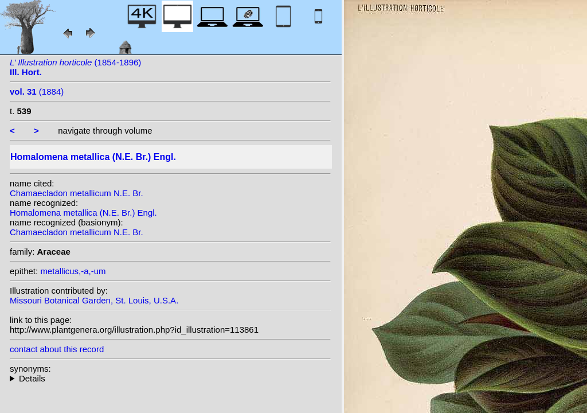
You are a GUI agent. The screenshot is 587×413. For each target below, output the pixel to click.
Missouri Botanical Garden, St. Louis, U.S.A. (94, 300)
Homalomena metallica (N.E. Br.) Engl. (83, 212)
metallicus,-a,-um (72, 271)
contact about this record (57, 349)
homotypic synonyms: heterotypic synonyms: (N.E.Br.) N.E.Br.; (170, 378)
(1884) (37, 91)
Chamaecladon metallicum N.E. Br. (76, 193)
